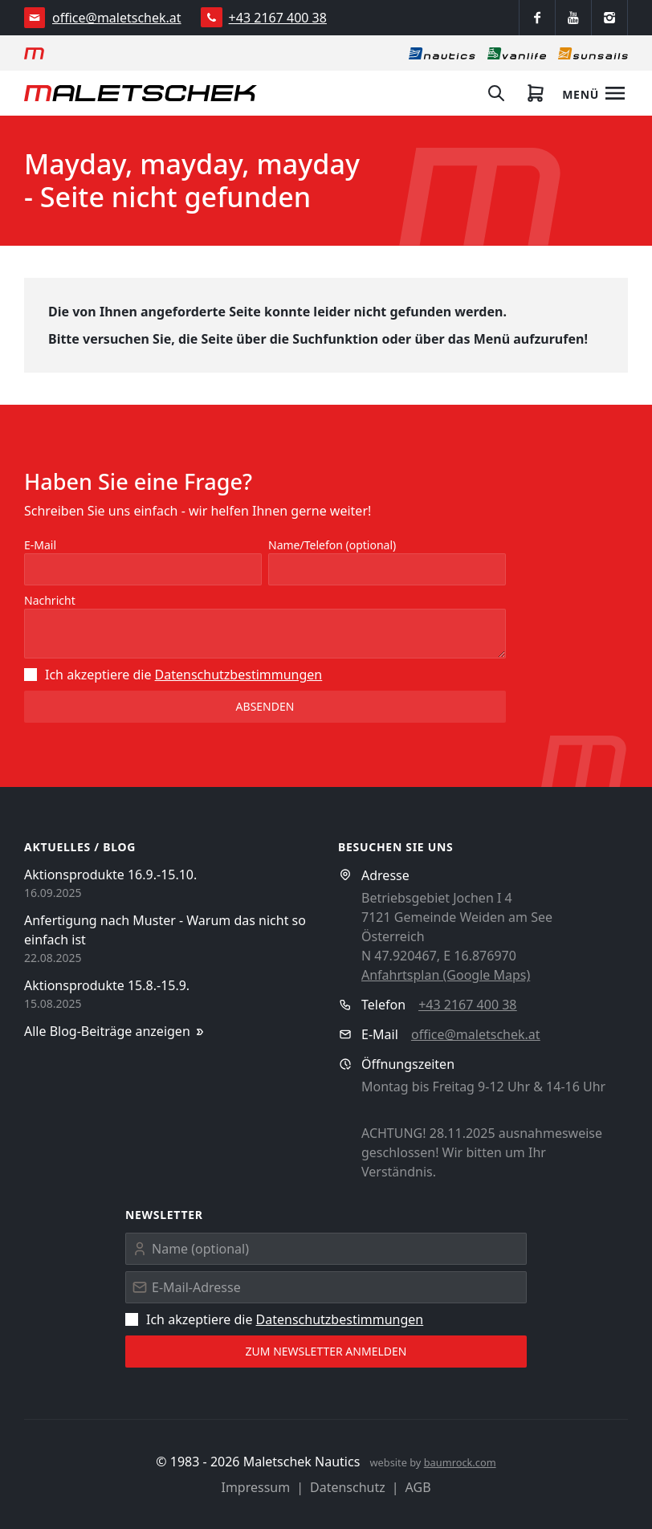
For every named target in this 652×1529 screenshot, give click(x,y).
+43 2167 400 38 (278, 18)
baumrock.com (460, 1462)
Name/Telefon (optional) (332, 544)
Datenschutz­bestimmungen (239, 674)
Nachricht (49, 600)
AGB (418, 1487)
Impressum (255, 1487)
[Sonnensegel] (593, 53)
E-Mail (40, 544)
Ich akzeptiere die (173, 674)
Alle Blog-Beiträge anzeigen (115, 1031)
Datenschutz (347, 1487)
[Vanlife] (516, 53)
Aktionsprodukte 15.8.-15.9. (106, 985)
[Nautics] (442, 53)
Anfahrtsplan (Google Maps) (445, 975)
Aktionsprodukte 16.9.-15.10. (110, 874)
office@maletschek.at (116, 18)
